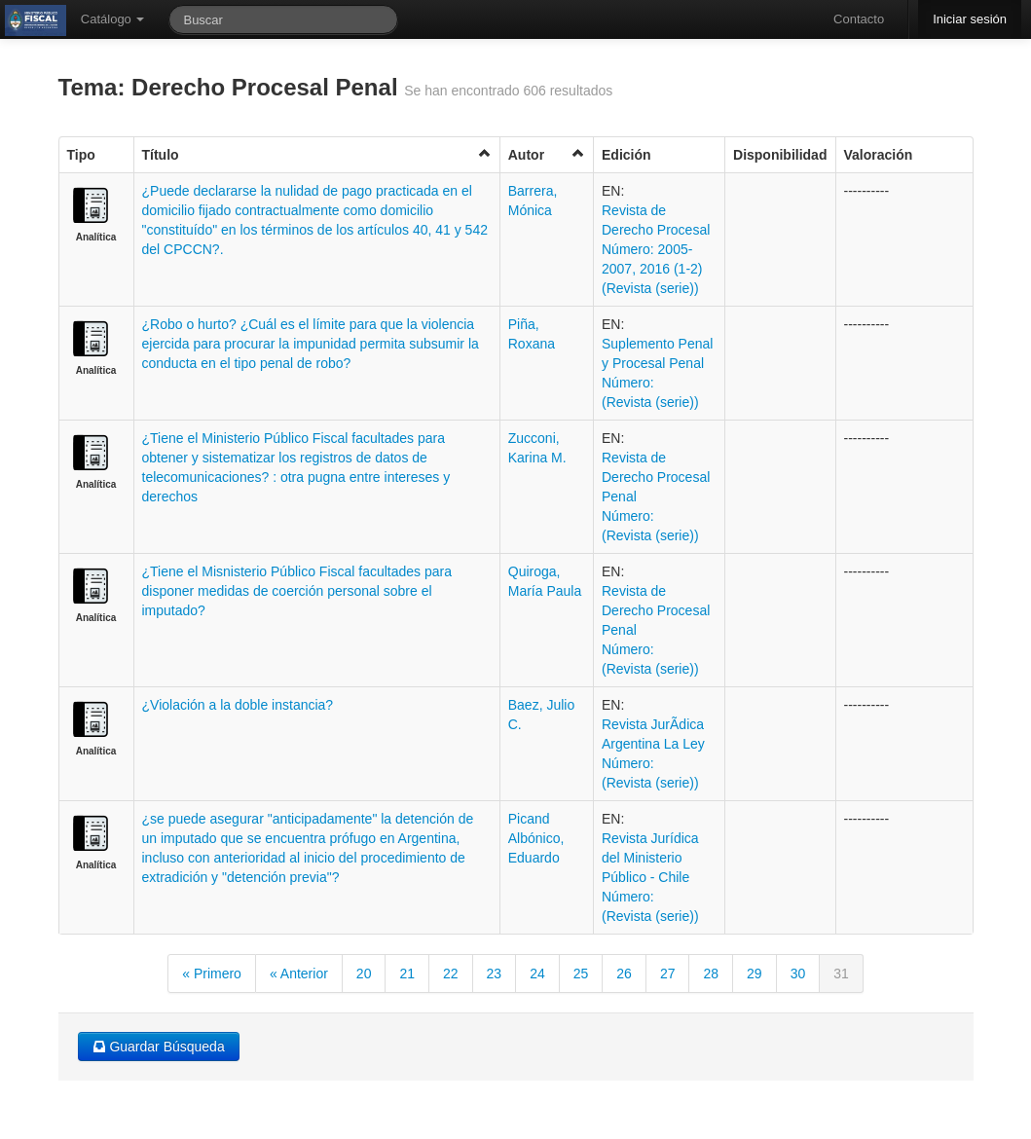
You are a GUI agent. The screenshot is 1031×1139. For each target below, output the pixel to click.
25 (581, 973)
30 (798, 973)
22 (451, 973)
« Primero (211, 973)
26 (624, 973)
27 (668, 973)
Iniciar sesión (970, 19)
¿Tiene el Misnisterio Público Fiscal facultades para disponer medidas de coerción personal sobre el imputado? (297, 591)
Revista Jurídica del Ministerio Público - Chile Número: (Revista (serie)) (650, 877)
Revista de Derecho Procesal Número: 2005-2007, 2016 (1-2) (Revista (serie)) (656, 249)
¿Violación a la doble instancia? (238, 705)
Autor (546, 154)
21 (407, 973)
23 (494, 973)
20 (364, 973)
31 (841, 973)
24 (537, 973)
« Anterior (299, 973)
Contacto (858, 19)
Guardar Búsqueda (158, 1046)
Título (317, 154)
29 (754, 973)
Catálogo (113, 19)
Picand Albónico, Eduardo (536, 838)
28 (710, 973)
